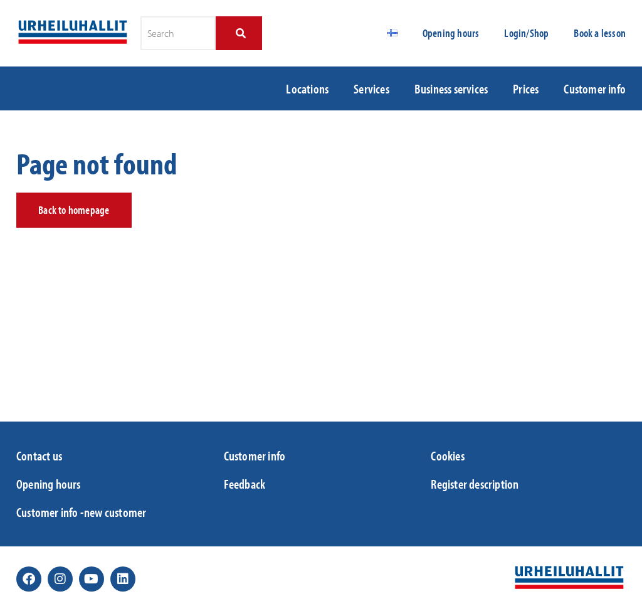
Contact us (39, 455)
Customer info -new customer (81, 512)
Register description (474, 484)
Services (371, 88)
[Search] (238, 33)
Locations (307, 88)
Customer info (595, 88)
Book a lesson (600, 33)
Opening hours (451, 33)
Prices (526, 88)
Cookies (447, 455)
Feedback (245, 484)
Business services (451, 88)
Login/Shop (526, 33)
